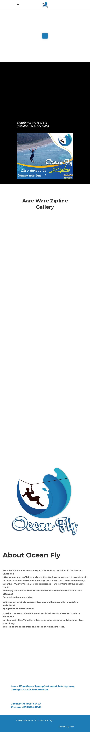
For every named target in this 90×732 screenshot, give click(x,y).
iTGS (72, 726)
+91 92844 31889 (38, 126)
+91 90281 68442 (37, 122)
